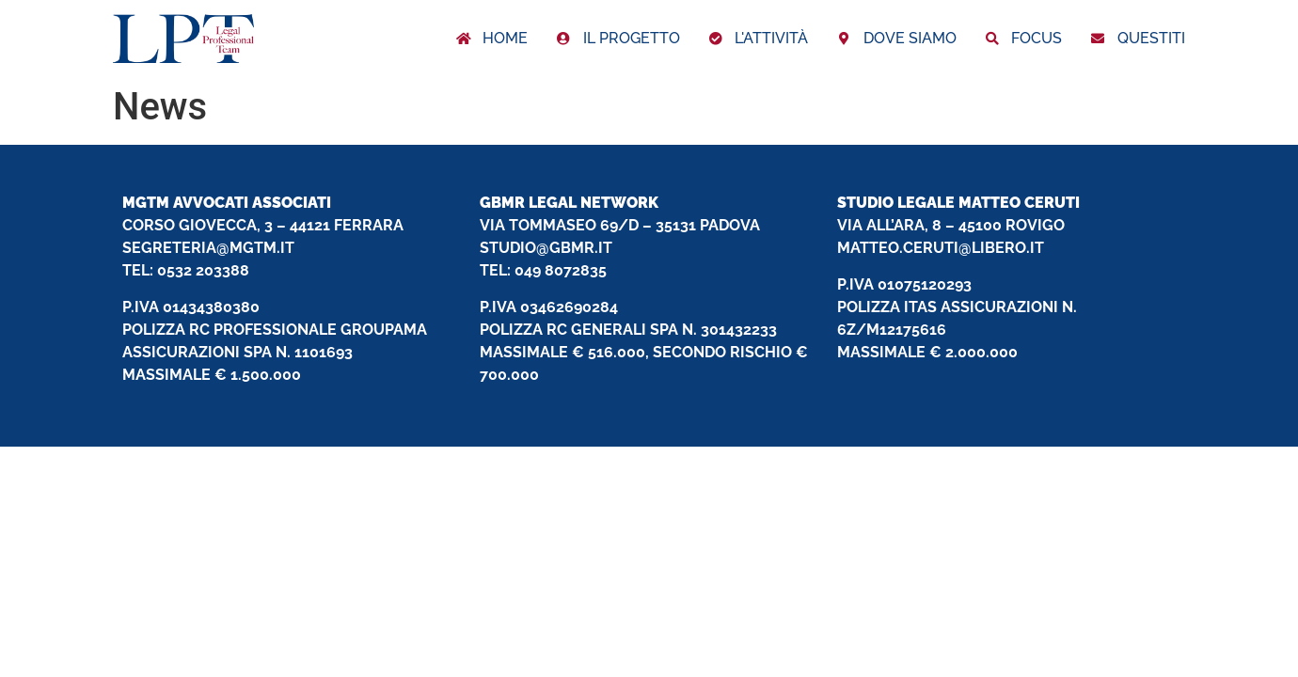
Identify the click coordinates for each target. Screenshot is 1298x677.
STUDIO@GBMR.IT (546, 248)
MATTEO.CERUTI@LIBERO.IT (940, 248)
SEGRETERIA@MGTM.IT (208, 248)
